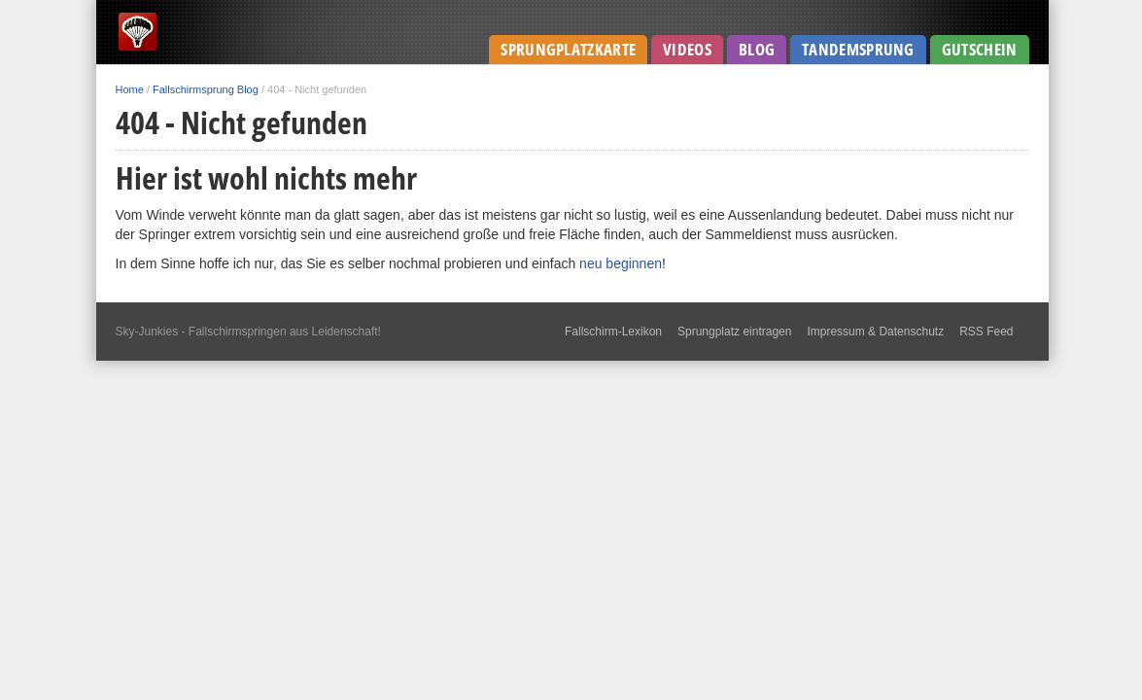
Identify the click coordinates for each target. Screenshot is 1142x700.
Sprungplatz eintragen (734, 331)
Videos (687, 49)
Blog (757, 49)
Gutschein (980, 49)
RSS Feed (986, 331)
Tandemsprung (858, 49)
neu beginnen (620, 263)
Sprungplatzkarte (568, 49)
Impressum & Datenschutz (875, 331)
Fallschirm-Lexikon (613, 331)
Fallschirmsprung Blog (206, 89)
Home (130, 89)
